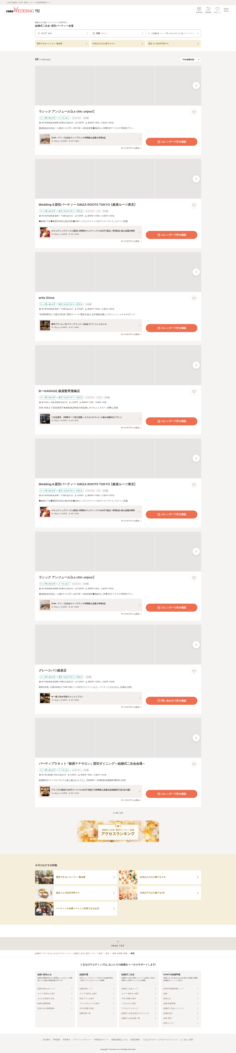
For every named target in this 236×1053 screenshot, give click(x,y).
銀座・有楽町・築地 (120, 953)
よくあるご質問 (186, 1040)
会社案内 (46, 1040)
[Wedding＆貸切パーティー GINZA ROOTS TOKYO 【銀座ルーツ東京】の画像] (118, 179)
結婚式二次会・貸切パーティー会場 (87, 953)
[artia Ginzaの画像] (118, 272)
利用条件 (66, 1040)
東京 (107, 953)
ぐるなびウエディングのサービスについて (159, 1040)
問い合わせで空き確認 (171, 701)
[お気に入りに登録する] (194, 112)
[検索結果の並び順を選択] (190, 59)
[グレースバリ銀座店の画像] (118, 645)
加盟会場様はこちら (119, 1040)
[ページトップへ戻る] (118, 943)
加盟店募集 (135, 1040)
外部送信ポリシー (101, 1040)
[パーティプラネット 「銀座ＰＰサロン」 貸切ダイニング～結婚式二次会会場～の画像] (118, 738)
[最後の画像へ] (196, 85)
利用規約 (56, 1040)
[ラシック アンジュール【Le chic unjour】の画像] (118, 86)
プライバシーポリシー (82, 1040)
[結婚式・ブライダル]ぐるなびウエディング (52, 953)
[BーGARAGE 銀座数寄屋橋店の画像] (118, 365)
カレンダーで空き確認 (171, 142)
